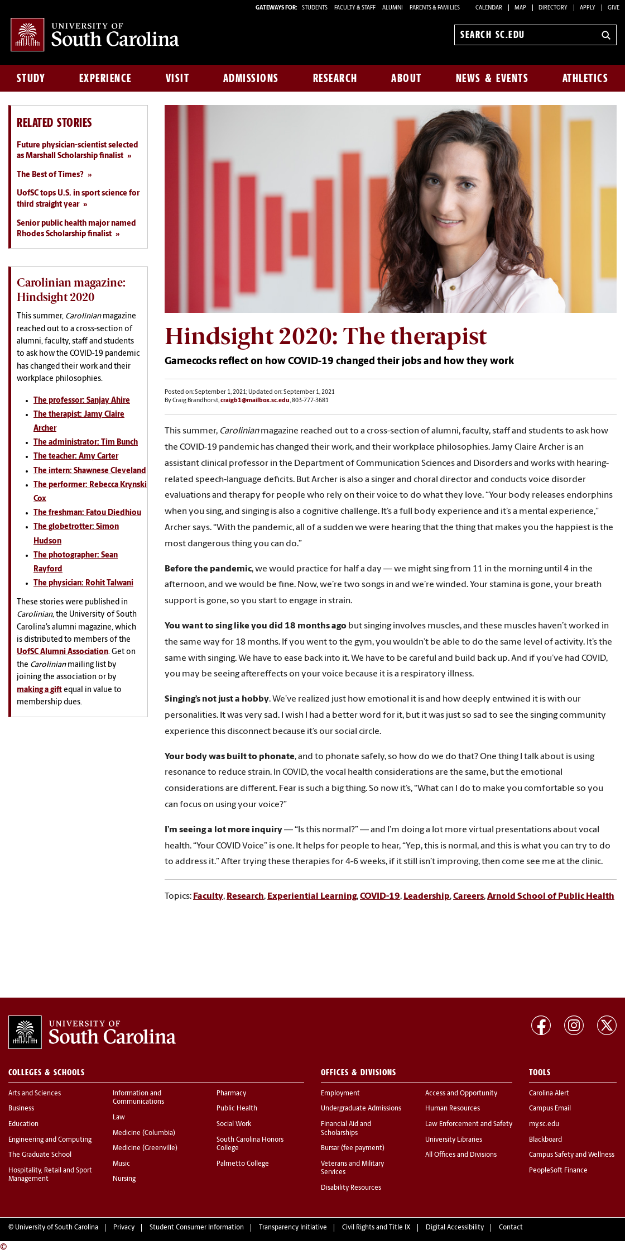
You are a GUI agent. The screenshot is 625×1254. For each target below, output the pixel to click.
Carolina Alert (549, 1093)
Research (335, 78)
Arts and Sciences (34, 1093)
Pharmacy (231, 1093)
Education (23, 1124)
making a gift (39, 690)
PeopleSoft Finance (558, 1170)
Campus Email (550, 1108)
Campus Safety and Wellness (571, 1155)
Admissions (251, 78)
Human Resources (452, 1108)
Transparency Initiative (293, 1227)
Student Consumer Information (197, 1227)
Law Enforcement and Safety (468, 1124)
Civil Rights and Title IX (376, 1227)
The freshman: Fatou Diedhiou (87, 513)
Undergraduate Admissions (361, 1108)
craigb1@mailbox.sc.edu (255, 401)
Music (121, 1164)
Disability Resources (351, 1188)
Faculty (208, 896)
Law (119, 1117)
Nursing (124, 1179)
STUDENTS (315, 8)
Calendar (488, 8)
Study (31, 78)
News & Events (492, 78)
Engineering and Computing (50, 1140)
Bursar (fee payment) (352, 1148)
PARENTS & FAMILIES (435, 8)
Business (21, 1108)
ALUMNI (392, 8)
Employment (340, 1093)
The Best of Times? (50, 175)
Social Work (234, 1124)
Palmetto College (243, 1164)
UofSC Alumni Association (62, 652)
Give (613, 8)
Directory (553, 8)
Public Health (237, 1108)
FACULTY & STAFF (355, 8)
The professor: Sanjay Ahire (81, 401)
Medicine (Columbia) (144, 1133)
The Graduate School (39, 1155)
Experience (105, 78)
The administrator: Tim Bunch (85, 442)
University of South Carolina (56, 1227)
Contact (511, 1227)
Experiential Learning (312, 896)
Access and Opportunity (461, 1093)
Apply (587, 8)
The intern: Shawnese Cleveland (89, 471)
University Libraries (453, 1140)
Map (520, 8)
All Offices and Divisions (461, 1155)
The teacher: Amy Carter (75, 456)
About (406, 78)
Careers (468, 896)
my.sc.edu (544, 1124)
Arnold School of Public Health (550, 896)
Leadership (426, 896)
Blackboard (545, 1140)
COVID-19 (380, 896)
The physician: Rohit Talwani (83, 583)
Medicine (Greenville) (145, 1148)
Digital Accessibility (455, 1227)
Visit (178, 78)
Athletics (585, 78)
